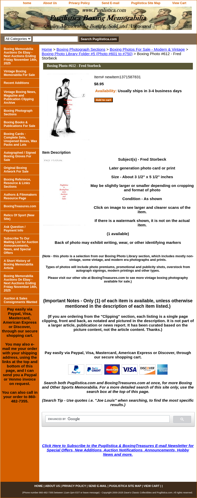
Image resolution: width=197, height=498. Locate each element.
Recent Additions (16, 83)
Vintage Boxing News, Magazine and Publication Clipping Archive (20, 97)
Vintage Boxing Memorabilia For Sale (19, 73)
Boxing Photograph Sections (81, 49)
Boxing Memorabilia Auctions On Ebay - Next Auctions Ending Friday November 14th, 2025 (20, 56)
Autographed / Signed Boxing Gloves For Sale (20, 156)
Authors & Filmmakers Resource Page (20, 196)
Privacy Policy (79, 3)
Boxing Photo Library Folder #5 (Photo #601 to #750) (87, 53)
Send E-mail (111, 3)
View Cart (179, 3)
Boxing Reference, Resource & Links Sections (17, 183)
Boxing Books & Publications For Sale (19, 124)
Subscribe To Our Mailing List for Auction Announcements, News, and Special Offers (21, 246)
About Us (50, 3)
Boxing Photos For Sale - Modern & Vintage (147, 49)
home (27, 3)
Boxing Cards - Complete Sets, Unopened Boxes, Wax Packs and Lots (20, 139)
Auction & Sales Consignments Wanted (20, 300)
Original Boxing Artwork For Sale (16, 169)
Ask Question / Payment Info (15, 228)
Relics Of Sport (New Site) (19, 217)
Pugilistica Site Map (145, 3)
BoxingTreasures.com (20, 206)
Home (47, 49)
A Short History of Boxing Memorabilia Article (18, 264)
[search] (107, 419)
